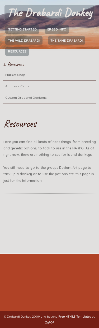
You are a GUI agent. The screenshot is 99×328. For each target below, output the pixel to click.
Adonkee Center (18, 86)
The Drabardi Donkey (49, 12)
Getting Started (22, 29)
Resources (17, 51)
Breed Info (56, 29)
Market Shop (15, 75)
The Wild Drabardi (24, 40)
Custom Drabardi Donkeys (25, 98)
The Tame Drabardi (66, 40)
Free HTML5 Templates (74, 316)
